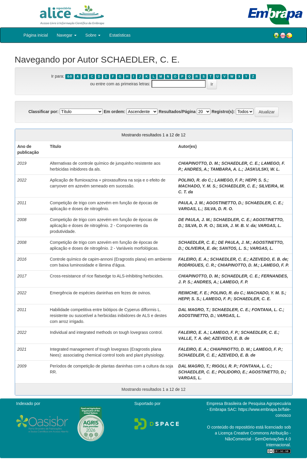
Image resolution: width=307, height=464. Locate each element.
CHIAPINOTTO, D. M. (198, 163)
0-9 (69, 76)
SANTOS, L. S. (233, 248)
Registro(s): (223, 111)
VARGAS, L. (190, 208)
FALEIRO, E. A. (192, 259)
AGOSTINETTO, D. (224, 202)
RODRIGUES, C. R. (196, 265)
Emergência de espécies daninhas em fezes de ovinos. (100, 292)
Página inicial (36, 35)
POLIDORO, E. (232, 372)
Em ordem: (114, 111)
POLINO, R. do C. (195, 180)
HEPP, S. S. (256, 180)
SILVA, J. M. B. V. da (235, 225)
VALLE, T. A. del (193, 338)
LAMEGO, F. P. (229, 180)
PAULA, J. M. (191, 202)
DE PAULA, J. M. (194, 219)
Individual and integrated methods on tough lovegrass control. (106, 332)
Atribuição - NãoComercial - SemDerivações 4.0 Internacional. (258, 439)
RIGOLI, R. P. (224, 366)
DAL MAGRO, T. (193, 309)
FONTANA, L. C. (267, 309)
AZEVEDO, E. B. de (268, 259)
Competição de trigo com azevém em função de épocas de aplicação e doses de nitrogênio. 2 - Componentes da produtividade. (104, 225)
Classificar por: (43, 111)
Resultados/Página (177, 111)
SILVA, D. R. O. (218, 208)
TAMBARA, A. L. (226, 169)
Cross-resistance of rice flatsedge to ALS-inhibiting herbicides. (106, 276)
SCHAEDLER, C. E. (240, 163)
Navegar (67, 35)
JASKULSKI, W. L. (262, 169)
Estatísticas (120, 35)
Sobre (92, 35)
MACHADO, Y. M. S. (197, 186)
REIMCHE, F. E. (193, 292)
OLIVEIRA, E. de (201, 248)
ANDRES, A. (196, 169)
